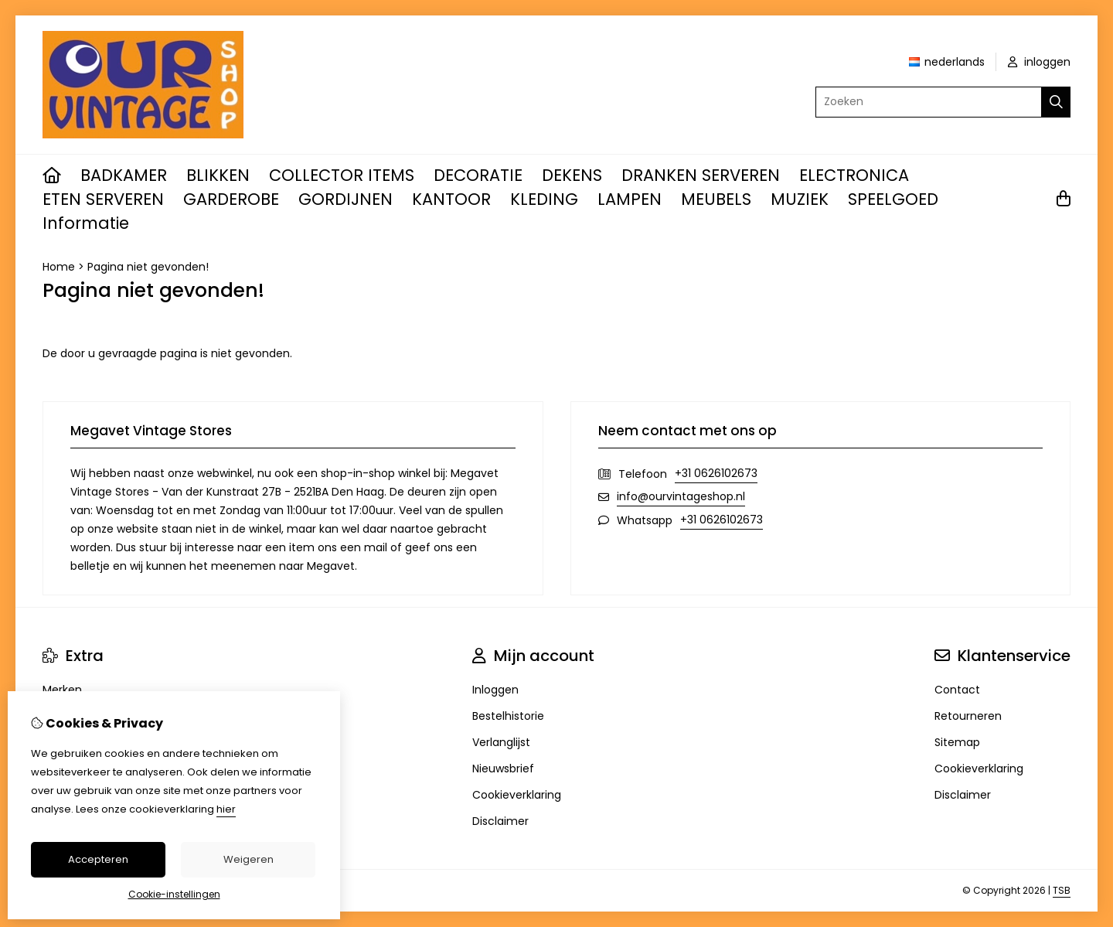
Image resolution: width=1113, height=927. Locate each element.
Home (59, 266)
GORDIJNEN (345, 199)
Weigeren (248, 859)
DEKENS (572, 175)
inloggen (1039, 62)
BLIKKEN (218, 175)
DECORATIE (478, 175)
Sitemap (957, 742)
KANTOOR (451, 199)
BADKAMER (123, 175)
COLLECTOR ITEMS (341, 175)
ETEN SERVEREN (103, 199)
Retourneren (968, 716)
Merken (62, 689)
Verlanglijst (501, 742)
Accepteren (98, 859)
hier (226, 809)
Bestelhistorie (508, 716)
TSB (1061, 890)
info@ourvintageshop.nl (681, 496)
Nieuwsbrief (503, 768)
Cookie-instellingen (174, 894)
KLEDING (544, 199)
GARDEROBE (231, 199)
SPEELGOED (893, 199)
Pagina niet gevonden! (148, 266)
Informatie (86, 223)
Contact (957, 689)
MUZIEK (800, 199)
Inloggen (495, 689)
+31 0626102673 (716, 473)
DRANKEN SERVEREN (700, 175)
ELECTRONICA (854, 175)
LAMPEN (629, 199)
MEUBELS (716, 199)
